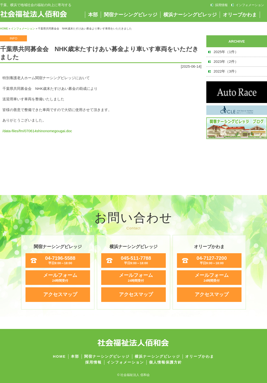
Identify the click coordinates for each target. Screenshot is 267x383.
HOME (4, 28)
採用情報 (221, 5)
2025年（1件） (226, 52)
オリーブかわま (240, 14)
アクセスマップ (60, 294)
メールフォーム (60, 277)
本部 (93, 14)
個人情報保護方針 (165, 362)
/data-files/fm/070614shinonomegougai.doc (37, 131)
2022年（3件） (226, 71)
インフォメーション (250, 5)
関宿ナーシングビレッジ (130, 14)
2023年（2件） (226, 61)
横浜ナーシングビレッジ (190, 14)
